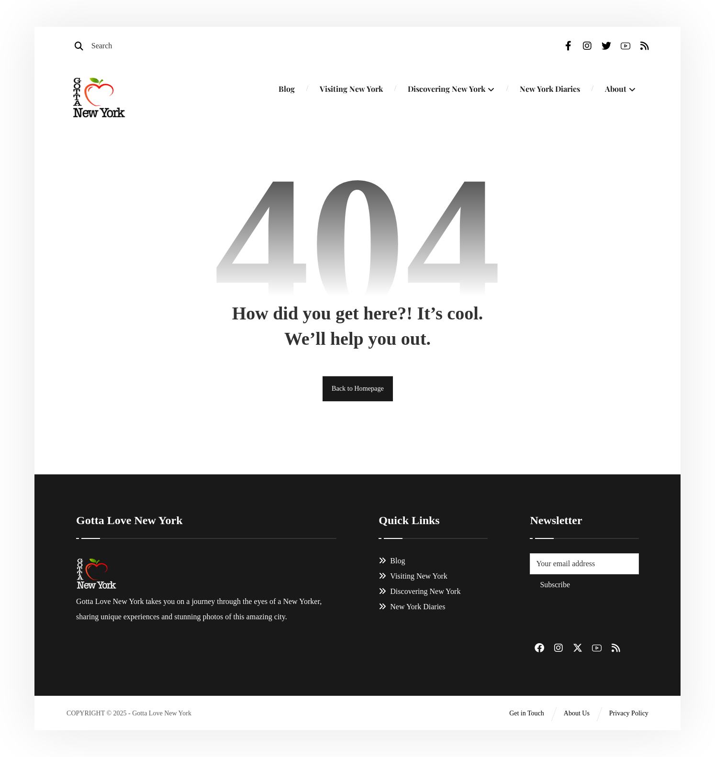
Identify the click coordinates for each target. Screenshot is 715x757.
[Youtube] (623, 47)
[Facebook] (565, 47)
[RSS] (642, 47)
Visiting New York (413, 579)
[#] (538, 650)
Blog (392, 564)
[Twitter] (604, 47)
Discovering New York (419, 594)
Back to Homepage (357, 391)
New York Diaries (412, 609)
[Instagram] (584, 47)
